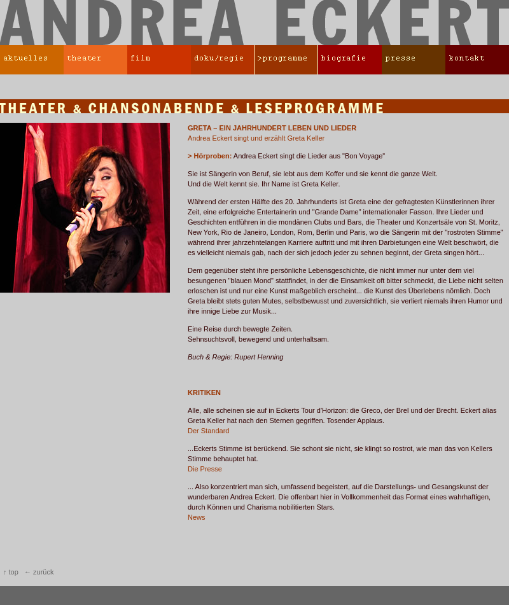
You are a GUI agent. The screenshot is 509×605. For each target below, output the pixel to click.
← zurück (38, 572)
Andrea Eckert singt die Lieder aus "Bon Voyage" (286, 156)
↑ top (10, 572)
